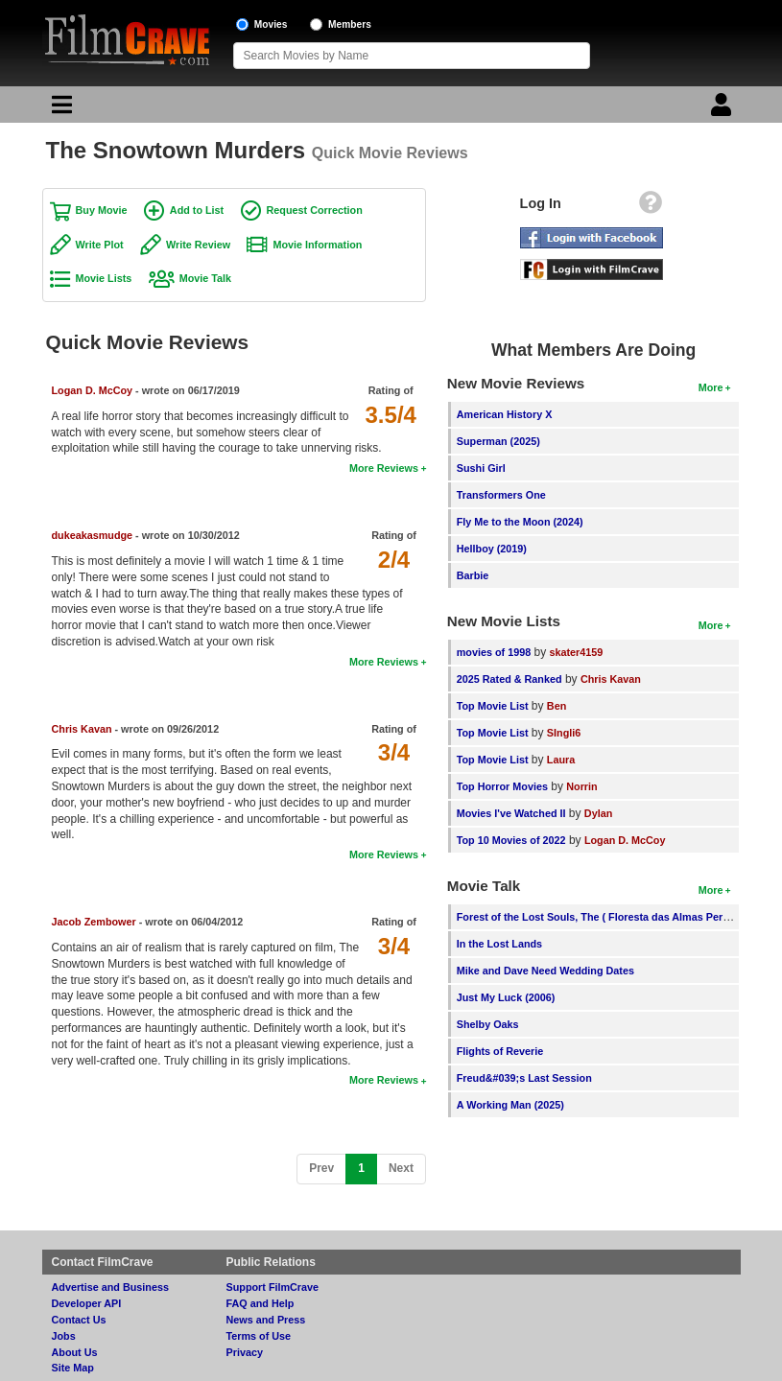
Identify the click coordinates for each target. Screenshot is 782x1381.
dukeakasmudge (92, 535)
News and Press (266, 1319)
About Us (75, 1352)
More (711, 387)
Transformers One (501, 495)
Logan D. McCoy (92, 390)
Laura (561, 759)
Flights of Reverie (500, 1051)
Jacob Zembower (94, 921)
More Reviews (383, 468)
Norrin (581, 786)
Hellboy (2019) (492, 548)
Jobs (64, 1336)
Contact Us (79, 1319)
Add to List (197, 210)
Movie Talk (205, 278)
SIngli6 (564, 732)
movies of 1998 (494, 652)
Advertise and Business (110, 1287)
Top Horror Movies (502, 786)
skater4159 (577, 652)
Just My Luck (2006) (506, 997)
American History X (505, 414)
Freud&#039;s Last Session (524, 1078)
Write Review (198, 244)
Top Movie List (493, 706)
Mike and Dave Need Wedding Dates (545, 970)
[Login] (723, 109)
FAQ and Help (260, 1303)
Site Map (73, 1367)
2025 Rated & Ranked (509, 679)
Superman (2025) (498, 441)
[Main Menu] (59, 109)
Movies (271, 24)
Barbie (473, 575)
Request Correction (315, 210)
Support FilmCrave (273, 1287)
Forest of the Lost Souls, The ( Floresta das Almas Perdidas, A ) (613, 917)
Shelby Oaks (488, 1024)
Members (349, 24)
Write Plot (100, 244)
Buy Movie (102, 210)
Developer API (87, 1303)
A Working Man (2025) (510, 1105)
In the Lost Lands (499, 943)
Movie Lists (104, 278)
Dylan (598, 813)
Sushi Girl (481, 468)
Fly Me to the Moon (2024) (520, 521)
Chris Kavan (82, 729)
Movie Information (317, 244)
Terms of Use (259, 1336)
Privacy (244, 1352)
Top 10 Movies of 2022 (511, 840)
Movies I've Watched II (511, 813)
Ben (556, 706)
